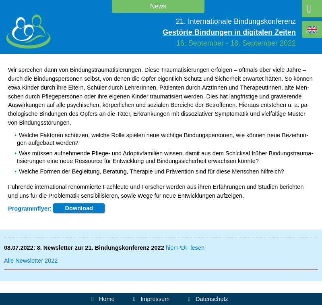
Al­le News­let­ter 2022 (31, 260)
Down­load (79, 208)
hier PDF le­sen (185, 247)
